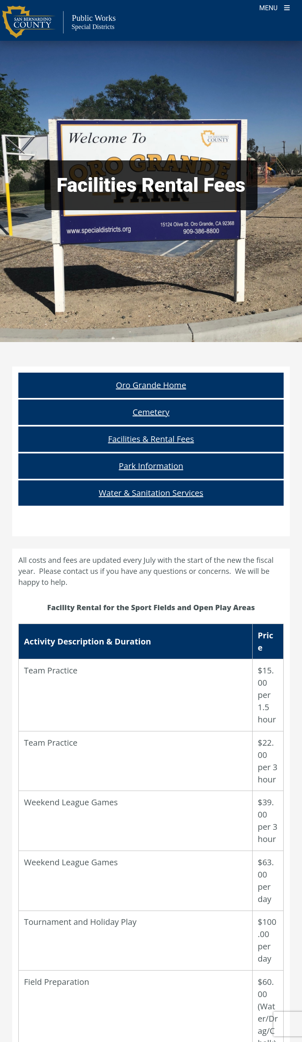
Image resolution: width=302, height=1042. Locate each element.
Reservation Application (151, 837)
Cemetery (151, 412)
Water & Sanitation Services (151, 492)
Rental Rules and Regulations (151, 811)
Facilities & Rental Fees (151, 438)
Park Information (151, 465)
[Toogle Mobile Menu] (274, 7)
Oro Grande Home (151, 385)
